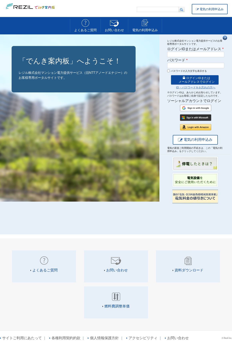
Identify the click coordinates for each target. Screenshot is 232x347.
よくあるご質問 (85, 30)
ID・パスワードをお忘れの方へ (195, 87)
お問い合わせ (114, 30)
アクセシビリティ (143, 338)
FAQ (224, 37)
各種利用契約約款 (66, 338)
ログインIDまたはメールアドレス (195, 49)
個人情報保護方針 (104, 338)
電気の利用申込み (212, 9)
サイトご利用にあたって (22, 338)
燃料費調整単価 (117, 306)
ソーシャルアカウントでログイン (194, 101)
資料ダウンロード (189, 270)
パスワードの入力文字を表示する (189, 71)
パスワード (177, 60)
